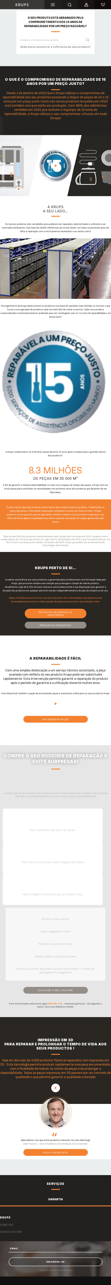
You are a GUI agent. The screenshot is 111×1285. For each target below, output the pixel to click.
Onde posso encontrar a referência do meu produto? (55, 47)
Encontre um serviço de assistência (55, 613)
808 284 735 (54, 1003)
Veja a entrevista (55, 1152)
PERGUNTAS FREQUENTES (55, 625)
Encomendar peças (56, 719)
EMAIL (14, 1248)
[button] (86, 4)
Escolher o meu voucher (55, 990)
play (55, 165)
